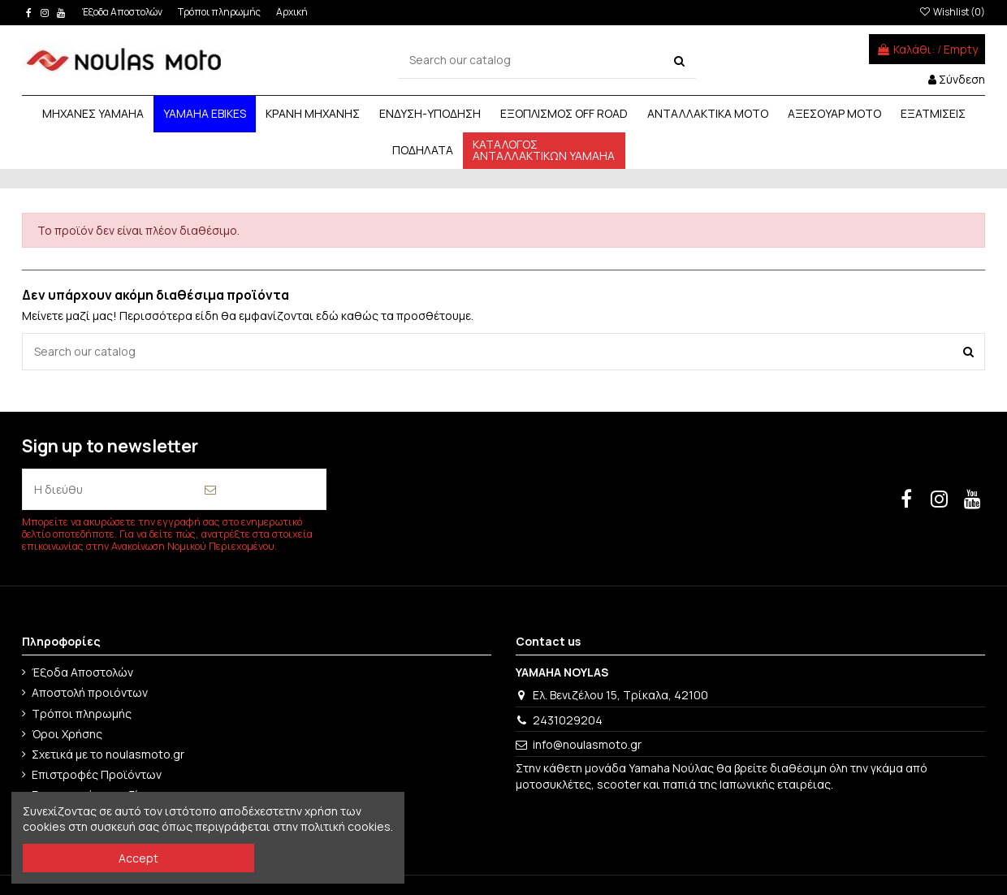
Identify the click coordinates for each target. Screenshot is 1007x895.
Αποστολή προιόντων (90, 692)
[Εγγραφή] (210, 489)
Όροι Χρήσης (67, 734)
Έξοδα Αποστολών (123, 12)
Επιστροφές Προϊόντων (97, 774)
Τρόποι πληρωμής (220, 12)
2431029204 (568, 720)
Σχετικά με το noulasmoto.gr (108, 754)
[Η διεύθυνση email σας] (58, 489)
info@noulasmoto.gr (587, 744)
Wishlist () (951, 12)
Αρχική (292, 12)
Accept (138, 858)
